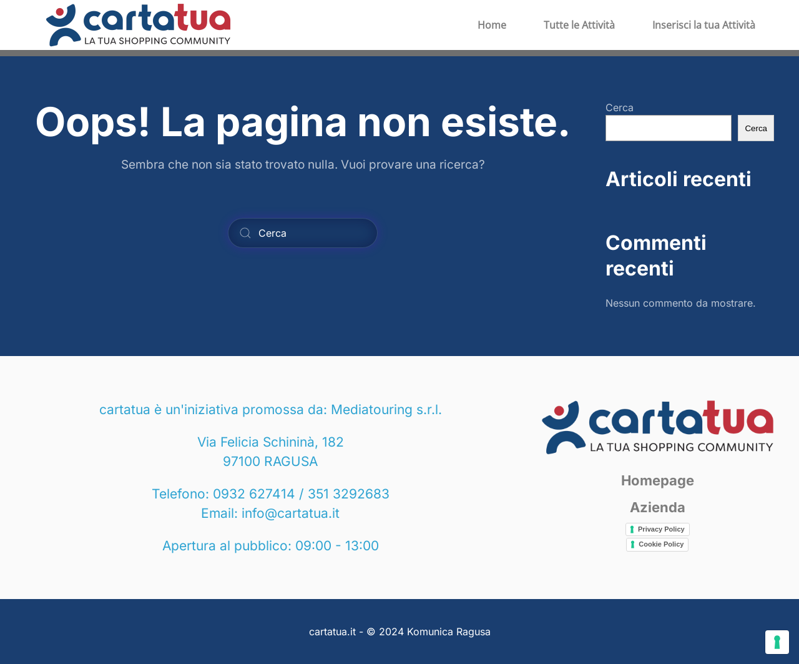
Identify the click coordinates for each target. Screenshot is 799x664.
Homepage (657, 480)
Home (492, 25)
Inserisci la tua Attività (703, 25)
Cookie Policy (661, 544)
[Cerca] (303, 233)
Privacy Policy (661, 529)
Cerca (619, 107)
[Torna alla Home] (138, 25)
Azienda (657, 507)
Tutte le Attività (579, 25)
